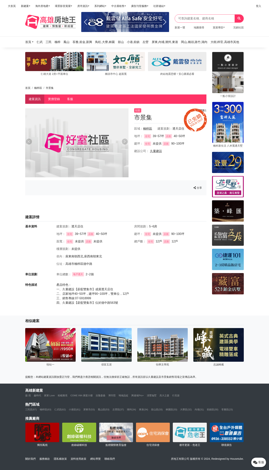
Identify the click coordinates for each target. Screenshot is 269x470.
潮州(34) (131, 409)
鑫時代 (37, 395)
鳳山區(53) (103, 409)
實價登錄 (54, 99)
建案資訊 (35, 99)
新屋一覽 (180, 27)
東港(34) (143, 409)
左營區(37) (118, 409)
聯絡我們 (109, 458)
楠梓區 (38, 87)
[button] (30, 42)
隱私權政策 (60, 458)
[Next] (164, 22)
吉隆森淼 (100, 395)
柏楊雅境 (62, 395)
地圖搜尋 (199, 27)
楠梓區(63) (45, 409)
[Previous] (85, 22)
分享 (198, 187)
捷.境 (28, 395)
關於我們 (30, 458)
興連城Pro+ (137, 395)
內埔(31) (199, 409)
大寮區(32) (186, 409)
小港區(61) (74, 409)
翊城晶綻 (123, 395)
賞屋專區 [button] (218, 27)
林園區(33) (171, 409)
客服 (70, 99)
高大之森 (164, 395)
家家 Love (49, 395)
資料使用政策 (78, 458)
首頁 (27, 87)
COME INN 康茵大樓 (81, 395)
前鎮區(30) (212, 409)
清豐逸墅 (152, 395)
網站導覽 (95, 458)
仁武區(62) (60, 409)
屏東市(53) (89, 409)
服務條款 (44, 458)
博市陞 (112, 395)
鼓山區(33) (157, 409)
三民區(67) (31, 409)
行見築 (176, 395)
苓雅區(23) (227, 409)
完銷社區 (238, 27)
